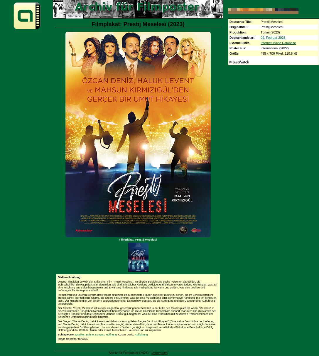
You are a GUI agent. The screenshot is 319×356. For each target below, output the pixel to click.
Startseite (74, 16)
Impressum (159, 353)
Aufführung (141, 334)
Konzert (99, 334)
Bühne (90, 334)
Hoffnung (111, 334)
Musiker (80, 334)
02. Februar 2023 (273, 37)
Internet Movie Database (278, 43)
